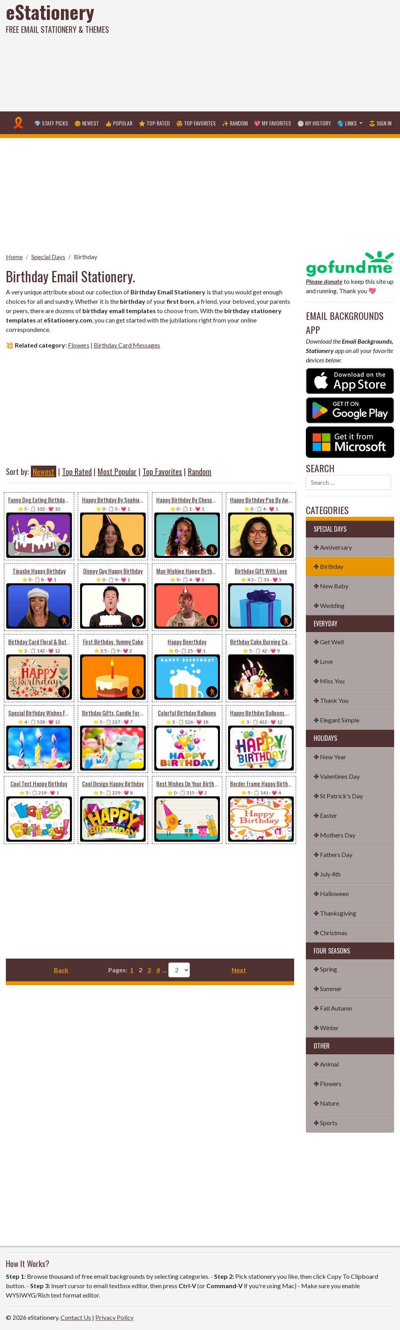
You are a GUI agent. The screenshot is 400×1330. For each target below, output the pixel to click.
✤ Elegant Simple (336, 720)
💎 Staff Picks (51, 123)
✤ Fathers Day (333, 854)
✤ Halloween (331, 893)
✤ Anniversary (333, 547)
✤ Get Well (329, 641)
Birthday (85, 256)
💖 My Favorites (272, 123)
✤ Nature (326, 1103)
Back (61, 969)
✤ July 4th (327, 874)
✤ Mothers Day (334, 835)
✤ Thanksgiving (335, 913)
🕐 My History (314, 123)
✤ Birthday (328, 566)
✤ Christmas (330, 932)
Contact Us (76, 1317)
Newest (43, 471)
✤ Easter (325, 815)
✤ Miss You (329, 681)
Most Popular (117, 471)
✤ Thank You (331, 700)
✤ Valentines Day (337, 776)
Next (239, 969)
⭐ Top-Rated (154, 123)
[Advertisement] (269, 54)
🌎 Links (347, 123)
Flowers (78, 345)
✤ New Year (330, 756)
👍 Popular (118, 123)
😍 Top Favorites (196, 123)
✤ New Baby (331, 586)
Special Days (48, 256)
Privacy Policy (114, 1317)
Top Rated (77, 471)
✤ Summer (328, 988)
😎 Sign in (380, 123)
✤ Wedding (329, 605)
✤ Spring (325, 969)
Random (199, 471)
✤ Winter (326, 1027)
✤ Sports (326, 1122)
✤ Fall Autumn (333, 1008)
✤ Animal (326, 1064)
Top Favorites (162, 471)
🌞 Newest (86, 123)
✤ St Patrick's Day (338, 795)
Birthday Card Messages (127, 345)
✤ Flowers (327, 1083)
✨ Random (235, 123)
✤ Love (323, 661)
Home (14, 256)
